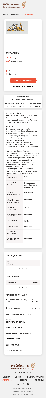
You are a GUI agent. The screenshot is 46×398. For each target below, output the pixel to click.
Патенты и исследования (15, 106)
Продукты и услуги (35, 377)
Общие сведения (23, 96)
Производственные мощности (23, 100)
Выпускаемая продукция (14, 103)
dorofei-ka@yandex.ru (16, 71)
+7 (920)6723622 (13, 68)
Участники (7, 380)
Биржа (18, 377)
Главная (6, 377)
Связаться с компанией (23, 80)
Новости (23, 380)
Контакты (39, 380)
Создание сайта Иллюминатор (23, 394)
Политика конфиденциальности (23, 391)
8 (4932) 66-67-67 (23, 373)
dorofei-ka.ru (12, 74)
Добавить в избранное (23, 86)
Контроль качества (33, 103)
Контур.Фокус (34, 106)
